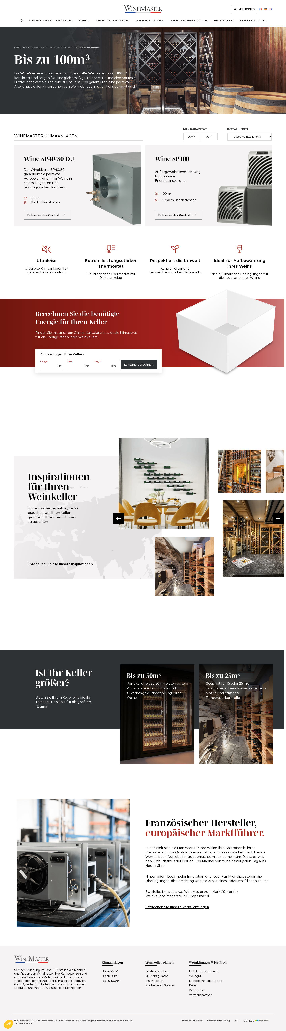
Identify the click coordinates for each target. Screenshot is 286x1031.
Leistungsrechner (157, 971)
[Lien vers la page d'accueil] (143, 12)
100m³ (209, 136)
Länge (43, 361)
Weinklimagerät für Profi (189, 20)
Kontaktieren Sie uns (159, 985)
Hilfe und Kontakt (253, 20)
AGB (237, 1020)
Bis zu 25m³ (110, 971)
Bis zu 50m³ (110, 976)
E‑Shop (84, 20)
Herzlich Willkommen (28, 47)
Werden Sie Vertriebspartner (200, 992)
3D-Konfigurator (156, 976)
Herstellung (223, 20)
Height (97, 361)
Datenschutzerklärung (218, 1020)
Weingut (195, 976)
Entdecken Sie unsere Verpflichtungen (177, 907)
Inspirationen (154, 981)
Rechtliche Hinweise (192, 1020)
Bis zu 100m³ (111, 981)
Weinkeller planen (149, 20)
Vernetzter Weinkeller (112, 20)
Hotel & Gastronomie (203, 971)
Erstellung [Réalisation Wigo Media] (256, 1021)
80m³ (191, 136)
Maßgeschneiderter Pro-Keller (206, 983)
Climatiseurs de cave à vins (61, 47)
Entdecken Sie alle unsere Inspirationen (60, 564)
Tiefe (69, 361)
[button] (118, 518)
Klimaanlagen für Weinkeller (50, 20)
